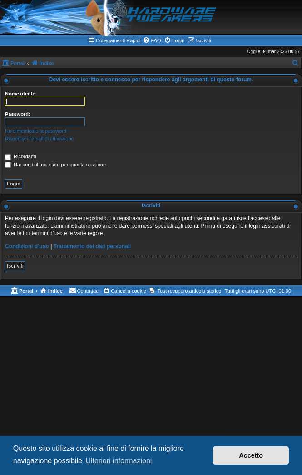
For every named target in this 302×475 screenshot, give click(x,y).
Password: (17, 114)
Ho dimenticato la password (35, 131)
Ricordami (20, 156)
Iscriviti (15, 266)
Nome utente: (21, 93)
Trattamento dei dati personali (92, 246)
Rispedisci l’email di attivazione (39, 138)
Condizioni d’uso (27, 246)
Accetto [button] (251, 455)
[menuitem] (152, 40)
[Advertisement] (151, 369)
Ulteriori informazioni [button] (119, 461)
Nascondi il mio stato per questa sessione (55, 164)
